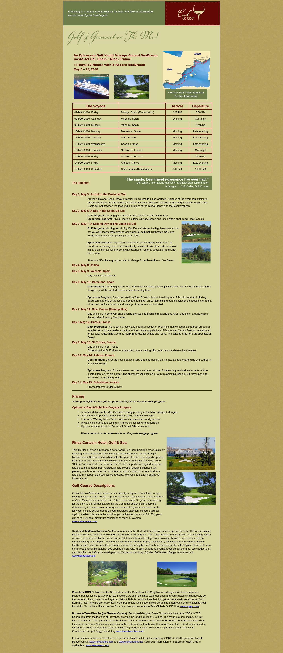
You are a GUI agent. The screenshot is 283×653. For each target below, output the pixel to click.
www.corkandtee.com (101, 641)
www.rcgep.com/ (189, 606)
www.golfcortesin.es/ (84, 555)
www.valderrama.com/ (84, 521)
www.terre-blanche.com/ (129, 631)
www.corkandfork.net (131, 641)
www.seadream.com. (97, 645)
